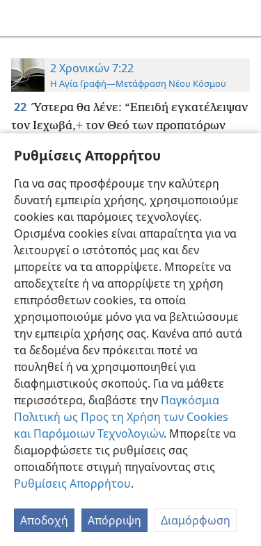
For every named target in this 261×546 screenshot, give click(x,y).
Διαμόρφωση (195, 520)
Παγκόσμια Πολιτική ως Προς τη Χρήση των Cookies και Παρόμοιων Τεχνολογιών (121, 416)
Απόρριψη (114, 520)
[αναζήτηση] (243, 18)
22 (21, 107)
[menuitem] (21, 18)
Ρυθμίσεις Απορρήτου (72, 483)
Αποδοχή (44, 520)
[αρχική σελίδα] (21, 18)
